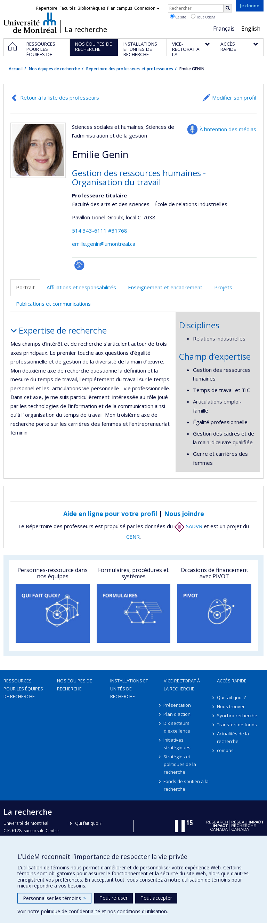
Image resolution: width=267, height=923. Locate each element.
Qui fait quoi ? (231, 697)
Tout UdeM (203, 16)
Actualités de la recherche (233, 737)
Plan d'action (177, 714)
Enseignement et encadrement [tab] (165, 287)
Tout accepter (156, 897)
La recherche (86, 29)
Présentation (177, 705)
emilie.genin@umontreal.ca (103, 243)
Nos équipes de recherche (54, 69)
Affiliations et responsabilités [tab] (81, 287)
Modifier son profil (234, 97)
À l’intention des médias (228, 129)
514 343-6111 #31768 (99, 230)
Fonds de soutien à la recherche (186, 785)
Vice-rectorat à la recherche (182, 684)
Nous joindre (184, 513)
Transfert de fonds (237, 724)
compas (225, 750)
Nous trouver (231, 706)
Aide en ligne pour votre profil (110, 513)
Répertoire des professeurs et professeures (129, 69)
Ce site (178, 16)
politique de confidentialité (70, 911)
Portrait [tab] (25, 287)
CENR (133, 536)
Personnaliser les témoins (54, 898)
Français (224, 28)
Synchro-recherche (237, 715)
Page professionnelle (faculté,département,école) (79, 265)
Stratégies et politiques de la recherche (180, 764)
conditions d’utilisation (142, 911)
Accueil (16, 69)
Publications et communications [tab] (53, 303)
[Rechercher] (228, 8)
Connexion (147, 8)
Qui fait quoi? (88, 823)
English (250, 28)
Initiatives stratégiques (177, 744)
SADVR (188, 526)
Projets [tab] (223, 287)
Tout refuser (113, 897)
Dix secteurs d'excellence (177, 727)
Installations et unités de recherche (129, 688)
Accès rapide (231, 681)
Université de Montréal (30, 22)
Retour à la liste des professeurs (59, 97)
